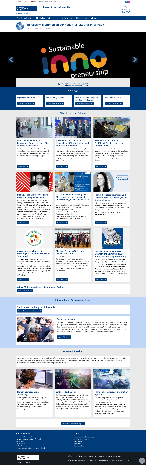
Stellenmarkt (78, 444)
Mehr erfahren (62, 337)
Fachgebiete (82, 18)
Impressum (101, 456)
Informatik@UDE (24, 18)
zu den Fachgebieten (25, 103)
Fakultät (40, 18)
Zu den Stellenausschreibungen (28, 311)
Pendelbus (78, 441)
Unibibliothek (79, 446)
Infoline (72, 456)
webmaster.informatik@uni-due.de (115, 460)
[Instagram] (129, 2)
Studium (53, 18)
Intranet (95, 18)
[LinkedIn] (126, 2)
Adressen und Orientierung (84, 437)
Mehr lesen (22, 166)
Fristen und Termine (81, 439)
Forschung (67, 18)
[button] (11, 59)
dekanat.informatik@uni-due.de (34, 448)
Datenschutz (114, 456)
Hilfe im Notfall (86, 456)
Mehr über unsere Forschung (71, 424)
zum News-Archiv (23, 291)
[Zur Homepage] (26, 10)
